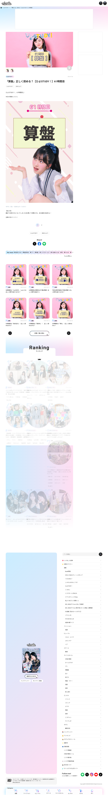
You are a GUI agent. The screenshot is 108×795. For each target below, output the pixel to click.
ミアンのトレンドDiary (71, 597)
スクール (48, 792)
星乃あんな (43, 395)
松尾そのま (18, 252)
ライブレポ (68, 721)
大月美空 (50, 397)
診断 (66, 688)
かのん (8, 440)
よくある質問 (81, 779)
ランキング (66, 736)
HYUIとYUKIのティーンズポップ (74, 575)
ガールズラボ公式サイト (70, 768)
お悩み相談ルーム (69, 754)
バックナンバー (25, 681)
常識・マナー (69, 681)
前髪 (37, 252)
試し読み (46, 524)
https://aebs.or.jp (16, 782)
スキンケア (68, 641)
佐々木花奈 (58, 476)
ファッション (26, 792)
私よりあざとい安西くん (72, 600)
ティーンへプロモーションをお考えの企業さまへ (90, 780)
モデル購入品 (10, 397)
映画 (66, 710)
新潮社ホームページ (97, 779)
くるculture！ (69, 578)
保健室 (67, 670)
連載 (16, 792)
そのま (67, 252)
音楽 (66, 713)
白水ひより (19, 86)
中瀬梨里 (18, 397)
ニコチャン (68, 717)
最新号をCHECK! (31, 676)
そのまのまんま (69, 619)
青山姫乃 (50, 486)
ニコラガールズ (45, 252)
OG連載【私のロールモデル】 (73, 611)
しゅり (8, 524)
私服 (64, 483)
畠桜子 (62, 397)
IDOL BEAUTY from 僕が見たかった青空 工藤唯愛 (79, 608)
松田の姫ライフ (69, 622)
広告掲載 (75, 779)
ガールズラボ (69, 662)
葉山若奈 (9, 400)
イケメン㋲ (68, 615)
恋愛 (66, 684)
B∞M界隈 (68, 571)
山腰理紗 (9, 443)
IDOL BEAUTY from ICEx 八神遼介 (74, 604)
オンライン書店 (37, 681)
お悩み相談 (68, 659)
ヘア (36, 395)
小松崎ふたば (55, 252)
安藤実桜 (21, 440)
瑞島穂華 (24, 443)
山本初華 (36, 440)
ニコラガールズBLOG (71, 593)
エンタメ (70, 792)
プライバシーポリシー (67, 779)
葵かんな (29, 398)
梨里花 (56, 397)
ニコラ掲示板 (67, 757)
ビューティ (30, 395)
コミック (67, 703)
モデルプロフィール (68, 739)
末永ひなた (16, 443)
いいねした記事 (67, 560)
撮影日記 (67, 728)
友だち (67, 677)
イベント (67, 699)
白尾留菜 (25, 397)
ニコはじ (67, 589)
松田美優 (50, 483)
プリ (32, 252)
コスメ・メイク (69, 637)
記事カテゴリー (67, 564)
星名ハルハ (66, 479)
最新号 (65, 743)
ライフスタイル (59, 792)
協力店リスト (67, 765)
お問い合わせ (89, 779)
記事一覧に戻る (39, 333)
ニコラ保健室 (67, 750)
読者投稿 (65, 746)
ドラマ (67, 706)
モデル (14, 440)
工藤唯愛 (50, 479)
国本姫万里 (66, 476)
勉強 (66, 651)
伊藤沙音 (50, 476)
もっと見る (67, 256)
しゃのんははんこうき (71, 582)
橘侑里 (49, 524)
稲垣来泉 (26, 252)
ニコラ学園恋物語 (68, 761)
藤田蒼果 (9, 446)
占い (92, 792)
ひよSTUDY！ (6, 7)
